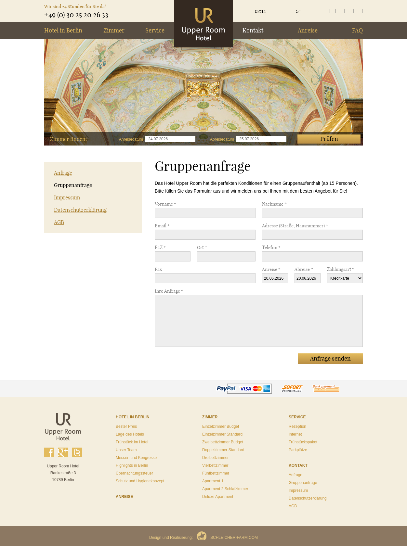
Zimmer (114, 30)
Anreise (308, 30)
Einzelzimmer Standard (222, 434)
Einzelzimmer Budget (220, 426)
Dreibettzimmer (215, 457)
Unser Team (126, 450)
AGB (59, 222)
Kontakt (253, 30)
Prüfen (329, 139)
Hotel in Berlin (63, 30)
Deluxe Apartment (217, 496)
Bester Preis (126, 426)
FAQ (357, 30)
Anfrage (63, 173)
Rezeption (297, 426)
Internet (295, 434)
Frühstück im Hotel (132, 442)
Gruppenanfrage (73, 185)
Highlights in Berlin (132, 465)
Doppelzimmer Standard (223, 450)
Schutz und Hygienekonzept (140, 481)
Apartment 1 (212, 481)
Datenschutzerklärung (80, 210)
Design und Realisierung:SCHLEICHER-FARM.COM (203, 537)
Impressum (67, 197)
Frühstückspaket (303, 442)
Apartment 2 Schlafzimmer (225, 489)
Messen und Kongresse (136, 457)
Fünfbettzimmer (215, 473)
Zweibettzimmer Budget (222, 442)
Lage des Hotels (130, 434)
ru (360, 11)
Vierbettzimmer (215, 465)
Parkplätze (298, 450)
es (351, 11)
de (332, 11)
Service (154, 30)
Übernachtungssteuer (134, 473)
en (342, 11)
